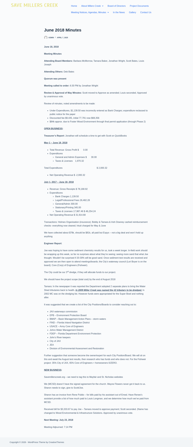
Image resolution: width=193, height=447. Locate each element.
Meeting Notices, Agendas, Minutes (90, 12)
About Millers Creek (92, 6)
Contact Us (145, 12)
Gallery (132, 12)
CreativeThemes (56, 442)
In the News (119, 12)
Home (74, 6)
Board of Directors (117, 6)
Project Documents (139, 6)
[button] (92, 6)
